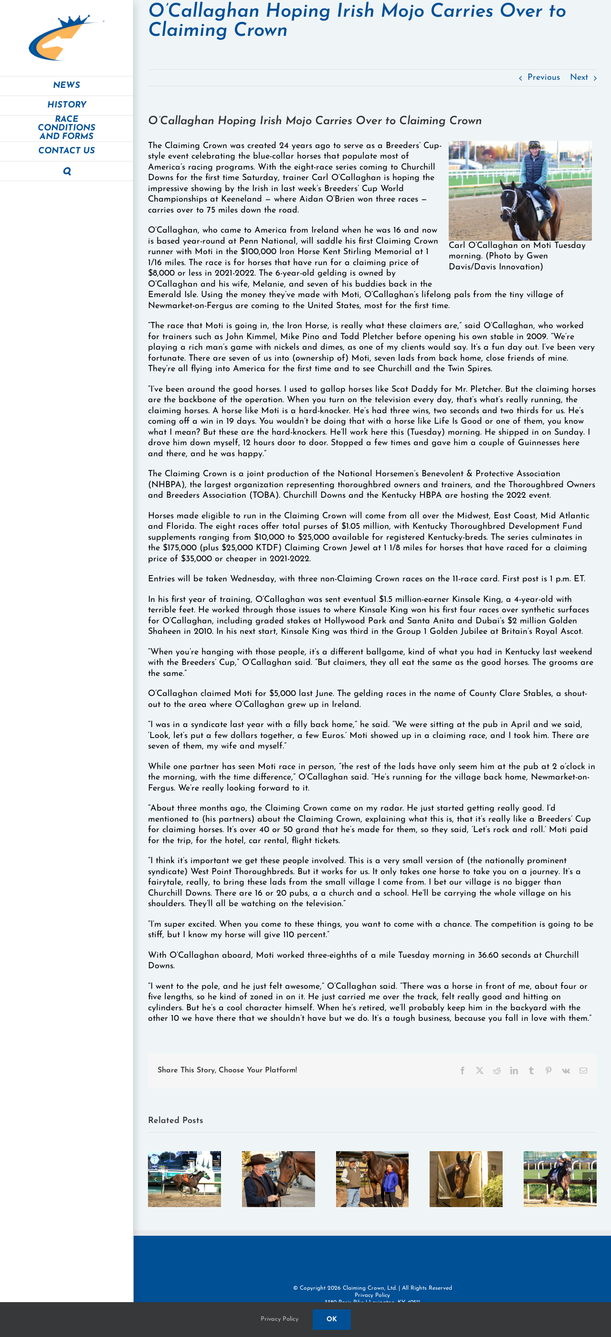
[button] (66, 171)
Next (579, 77)
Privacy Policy (372, 1295)
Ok (332, 1319)
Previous (543, 77)
